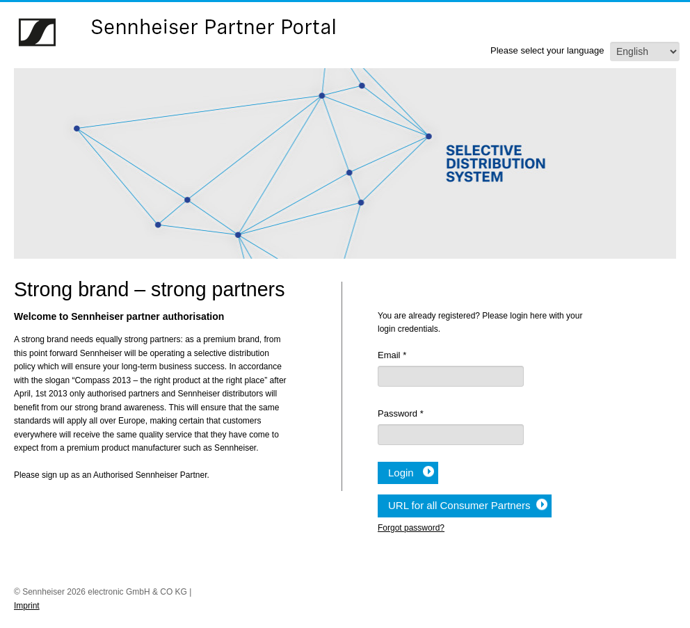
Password (401, 413)
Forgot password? (411, 528)
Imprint (27, 606)
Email (392, 355)
